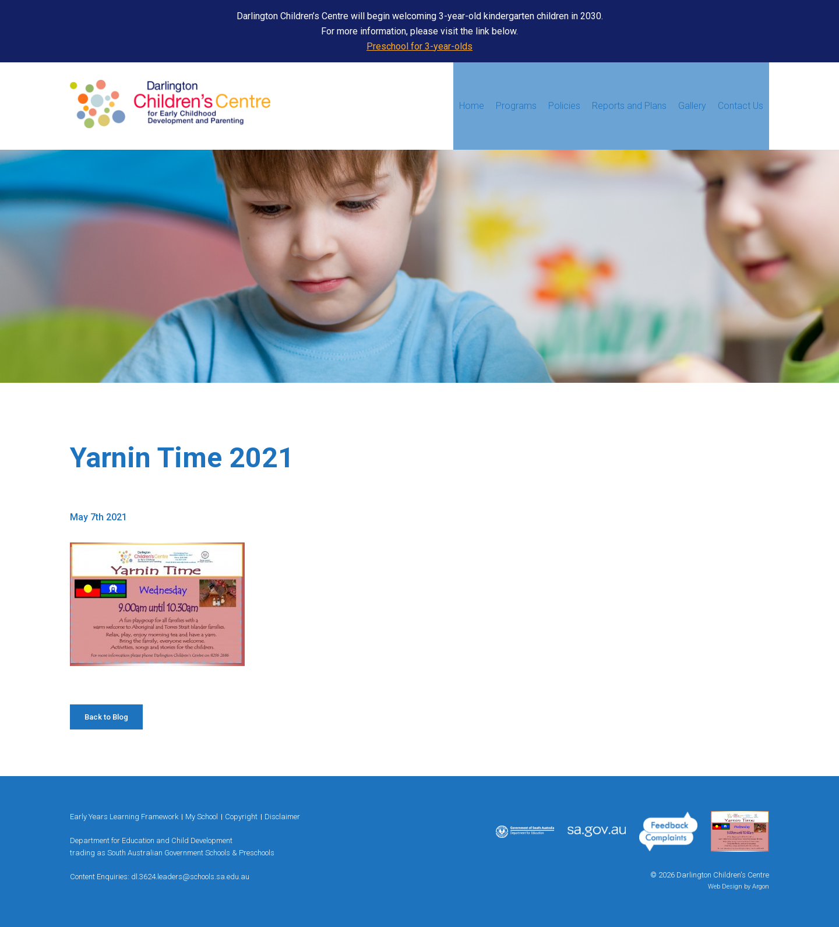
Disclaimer (282, 816)
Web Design (725, 886)
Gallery (692, 105)
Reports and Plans (629, 105)
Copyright (241, 816)
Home (471, 105)
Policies (564, 105)
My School (201, 816)
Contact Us (740, 105)
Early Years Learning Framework (124, 816)
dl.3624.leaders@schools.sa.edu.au (190, 876)
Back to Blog (106, 717)
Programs (516, 105)
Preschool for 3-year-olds (419, 46)
